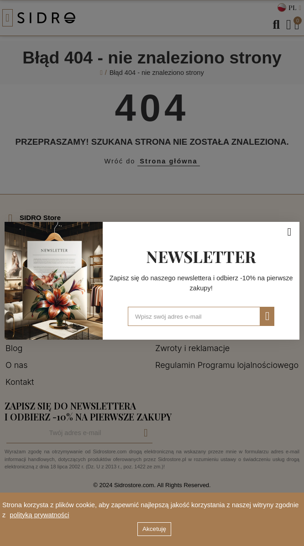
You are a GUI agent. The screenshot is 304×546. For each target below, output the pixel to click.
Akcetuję (154, 528)
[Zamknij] (289, 232)
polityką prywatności (39, 515)
